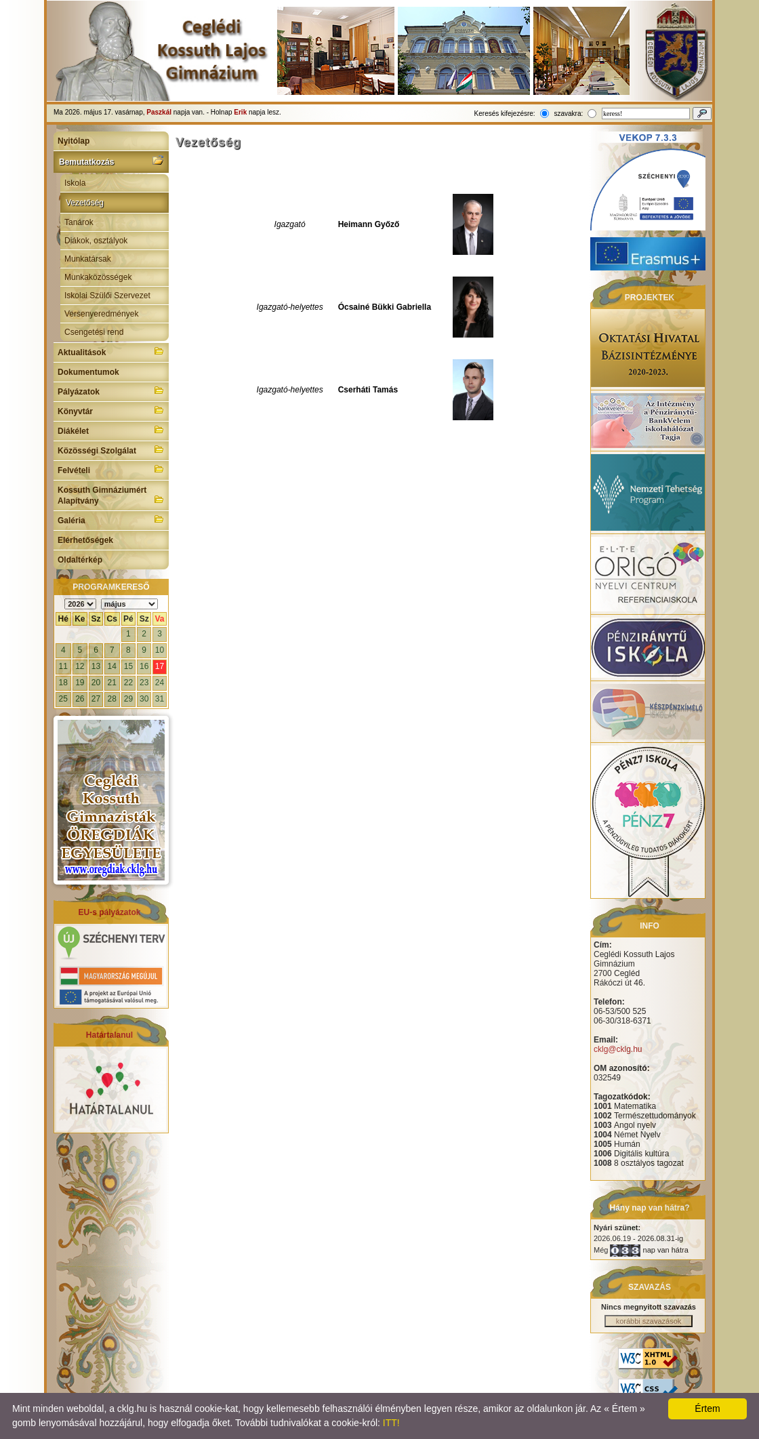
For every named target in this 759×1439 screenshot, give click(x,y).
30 (144, 699)
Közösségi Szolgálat (111, 449)
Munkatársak (87, 259)
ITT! (391, 1422)
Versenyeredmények (101, 314)
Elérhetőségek (85, 540)
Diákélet (111, 430)
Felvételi (111, 469)
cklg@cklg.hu (618, 1049)
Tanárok (79, 222)
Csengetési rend (93, 332)
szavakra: (568, 113)
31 (159, 699)
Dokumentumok (88, 372)
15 (128, 666)
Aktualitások (111, 351)
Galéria (111, 519)
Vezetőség (85, 202)
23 (144, 682)
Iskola (74, 183)
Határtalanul (109, 1035)
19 (79, 682)
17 (159, 666)
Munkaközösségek (97, 277)
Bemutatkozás (111, 161)
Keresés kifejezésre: (504, 113)
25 (63, 699)
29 (128, 699)
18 (63, 682)
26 (79, 699)
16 (144, 666)
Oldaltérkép (80, 560)
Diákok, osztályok (95, 240)
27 (95, 699)
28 (112, 699)
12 (79, 666)
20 (95, 682)
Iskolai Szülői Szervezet (107, 295)
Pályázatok (111, 390)
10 (159, 650)
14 (112, 666)
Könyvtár (111, 410)
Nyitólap (73, 141)
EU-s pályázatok (109, 912)
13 (95, 666)
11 (63, 666)
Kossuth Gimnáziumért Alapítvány (111, 495)
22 (128, 682)
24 (159, 682)
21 (112, 682)
